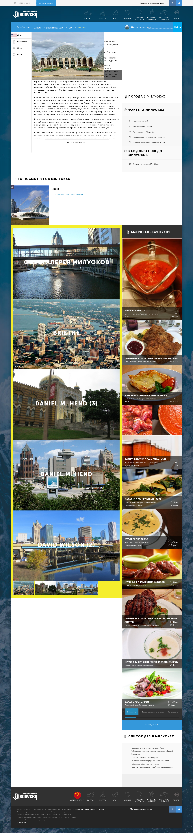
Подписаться (46, 3)
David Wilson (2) (66, 545)
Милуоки (82, 27)
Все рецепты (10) (152, 725)
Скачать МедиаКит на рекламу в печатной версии (85, 809)
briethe (66, 333)
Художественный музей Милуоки (70, 194)
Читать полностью (77, 142)
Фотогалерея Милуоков (67, 262)
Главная (37, 27)
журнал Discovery (25, 796)
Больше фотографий (110, 556)
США (70, 27)
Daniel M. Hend (66, 474)
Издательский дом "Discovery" (25, 14)
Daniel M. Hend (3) (66, 403)
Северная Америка (54, 27)
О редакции (21, 822)
